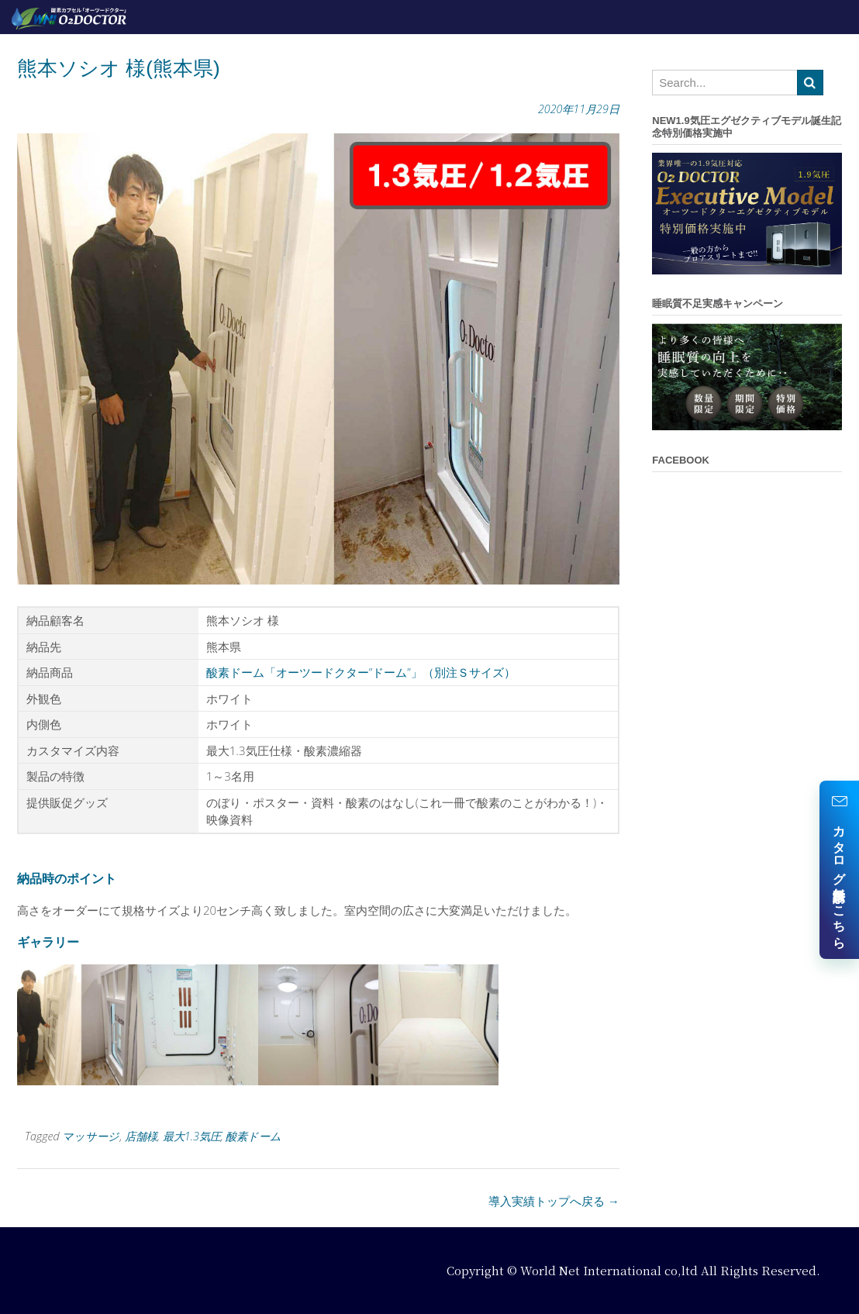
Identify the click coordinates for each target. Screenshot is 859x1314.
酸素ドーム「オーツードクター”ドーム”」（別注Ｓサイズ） (361, 672)
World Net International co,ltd (609, 1270)
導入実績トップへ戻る (553, 1201)
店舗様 (141, 1136)
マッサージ (90, 1136)
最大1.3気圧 (192, 1136)
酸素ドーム (253, 1136)
